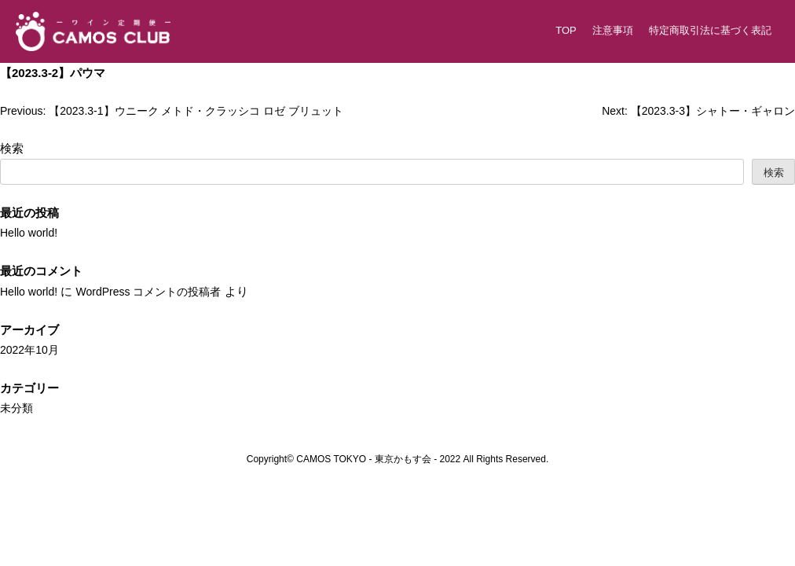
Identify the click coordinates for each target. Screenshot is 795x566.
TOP (566, 30)
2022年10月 (31, 349)
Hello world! (30, 232)
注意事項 (612, 30)
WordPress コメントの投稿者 (158, 291)
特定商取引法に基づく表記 (710, 30)
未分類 (17, 406)
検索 (12, 148)
